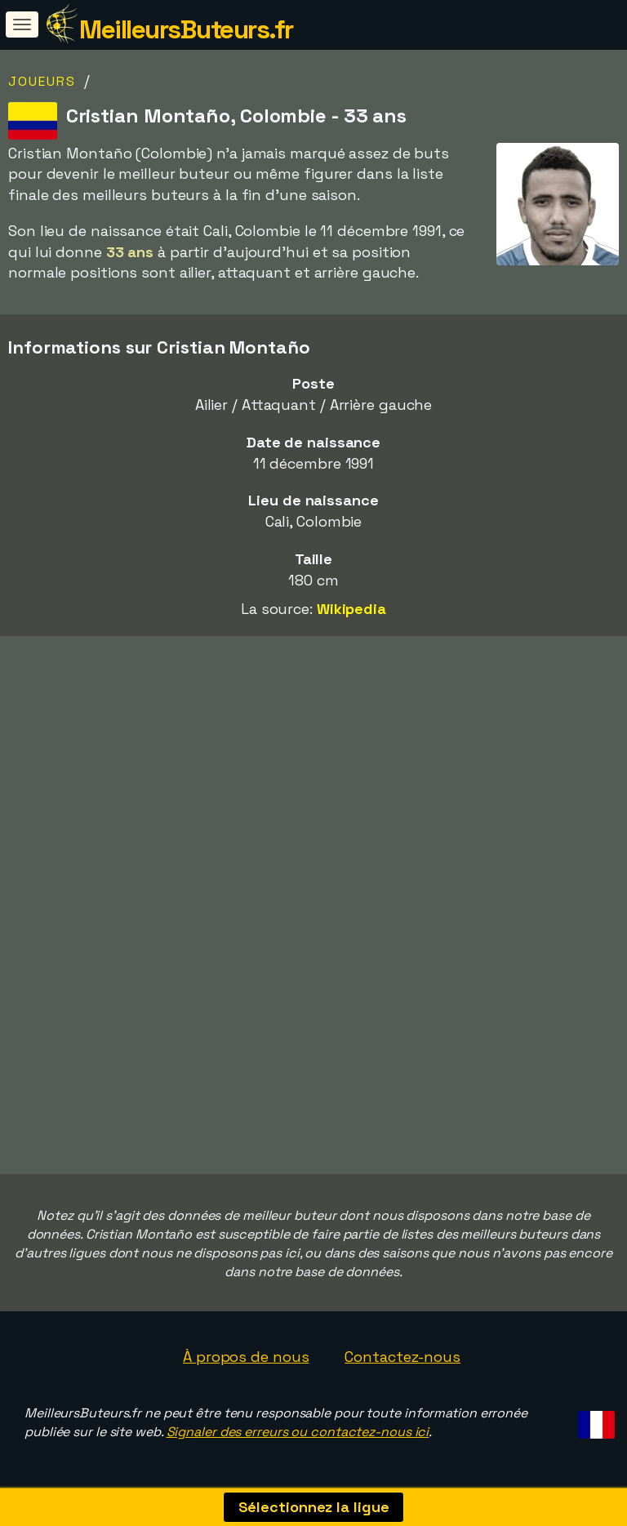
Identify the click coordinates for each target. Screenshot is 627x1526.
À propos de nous (246, 1356)
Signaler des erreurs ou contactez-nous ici (298, 1431)
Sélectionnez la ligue (313, 1506)
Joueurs (42, 81)
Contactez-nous (402, 1356)
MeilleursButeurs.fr (186, 29)
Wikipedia (351, 608)
